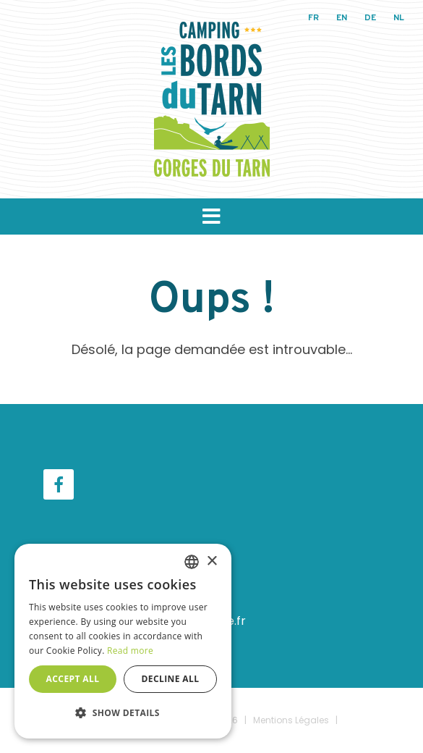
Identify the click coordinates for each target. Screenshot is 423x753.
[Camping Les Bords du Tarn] (212, 98)
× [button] (211, 561)
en (341, 18)
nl (398, 18)
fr (313, 18)
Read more (130, 650)
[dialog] (122, 641)
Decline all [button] (171, 679)
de (370, 18)
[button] (211, 216)
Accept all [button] (73, 679)
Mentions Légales (291, 720)
